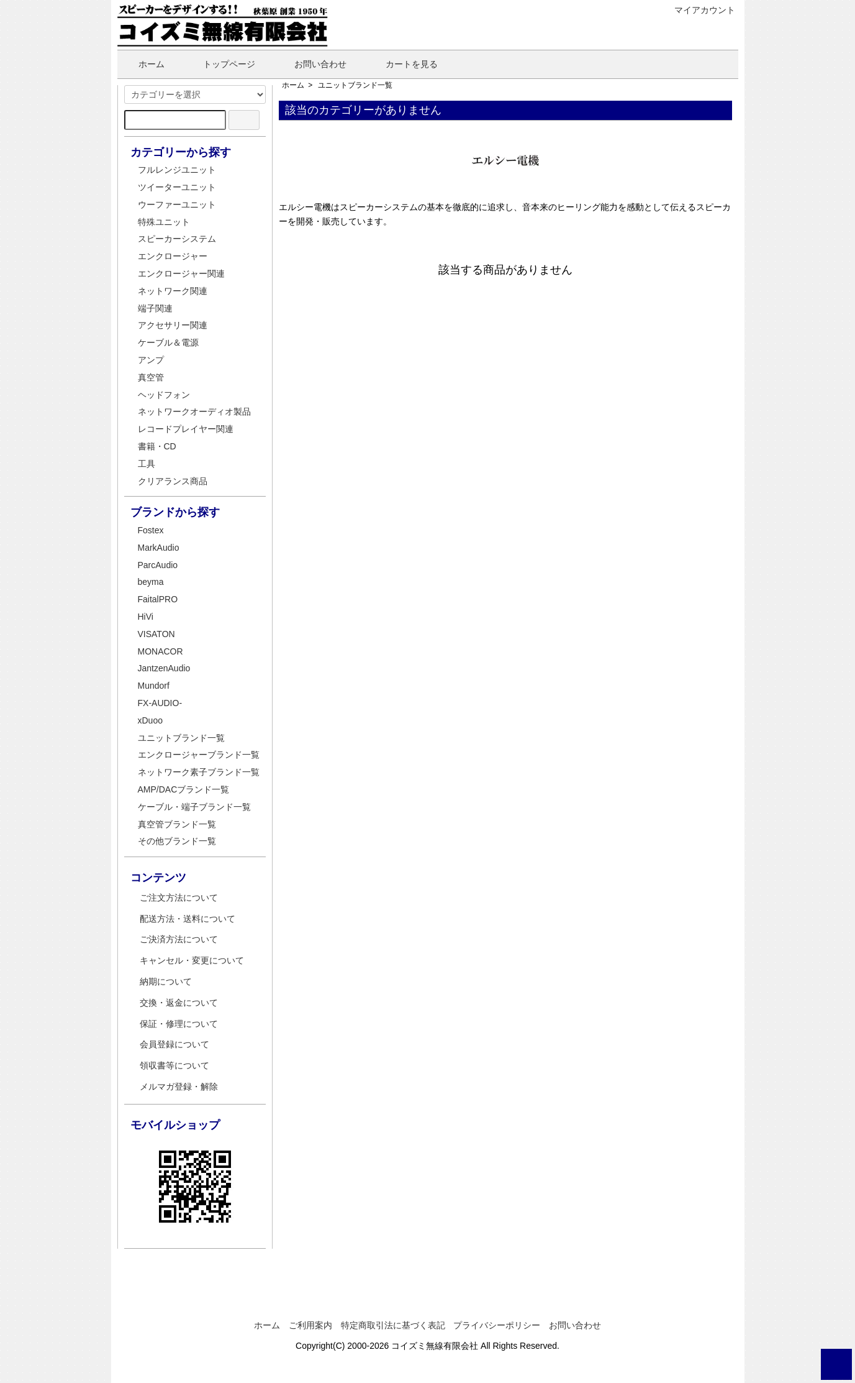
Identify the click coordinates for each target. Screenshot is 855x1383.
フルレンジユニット (177, 170)
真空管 (151, 377)
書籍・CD (157, 446)
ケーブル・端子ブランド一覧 (194, 807)
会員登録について (174, 1044)
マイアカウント (698, 10)
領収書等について (174, 1065)
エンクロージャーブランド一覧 (199, 755)
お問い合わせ (311, 64)
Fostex (151, 530)
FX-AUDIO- (160, 703)
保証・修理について (179, 1024)
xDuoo (150, 720)
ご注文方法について (179, 898)
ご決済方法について (179, 939)
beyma (151, 582)
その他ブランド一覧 (177, 841)
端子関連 (155, 308)
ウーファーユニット (177, 204)
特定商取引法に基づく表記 (393, 1325)
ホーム (142, 64)
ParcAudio (158, 565)
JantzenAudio (164, 668)
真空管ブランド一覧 (177, 824)
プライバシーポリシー (496, 1325)
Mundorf (154, 686)
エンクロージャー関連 (181, 273)
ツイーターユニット (177, 187)
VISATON (156, 634)
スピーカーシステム (177, 239)
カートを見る (403, 64)
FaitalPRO (158, 599)
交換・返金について (179, 1003)
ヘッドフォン (164, 395)
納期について (166, 981)
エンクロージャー (172, 256)
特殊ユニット (164, 222)
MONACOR (160, 651)
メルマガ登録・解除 (179, 1086)
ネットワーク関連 (172, 291)
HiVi (145, 617)
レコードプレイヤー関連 (185, 429)
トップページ (220, 64)
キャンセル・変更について (192, 960)
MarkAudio (158, 548)
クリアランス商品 (172, 481)
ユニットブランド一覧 (355, 85)
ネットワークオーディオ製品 (194, 411)
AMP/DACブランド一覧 (184, 789)
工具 (146, 464)
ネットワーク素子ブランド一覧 (199, 772)
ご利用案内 (310, 1325)
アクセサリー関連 (172, 325)
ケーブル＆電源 (168, 342)
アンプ (151, 360)
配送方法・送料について (187, 919)
